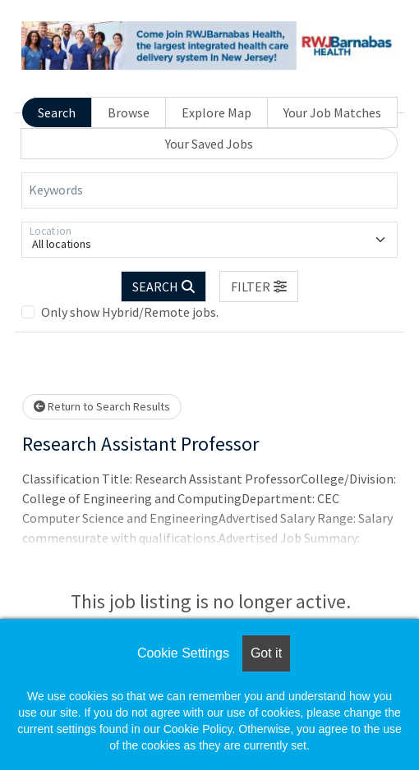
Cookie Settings (183, 653)
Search (57, 112)
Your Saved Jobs (209, 143)
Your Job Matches (332, 112)
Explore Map (216, 112)
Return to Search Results (102, 406)
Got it (266, 653)
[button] (258, 286)
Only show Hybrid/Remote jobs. (130, 312)
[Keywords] (209, 190)
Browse (129, 112)
